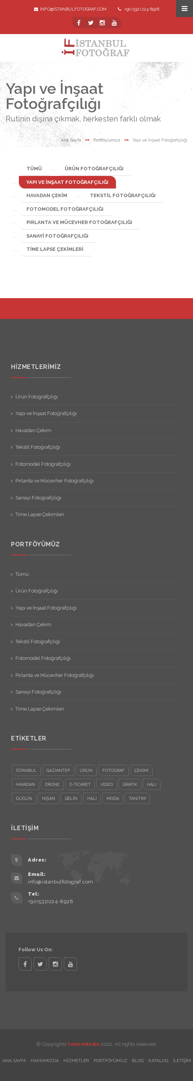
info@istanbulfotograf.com (70, 9)
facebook (25, 964)
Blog (138, 1060)
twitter (40, 964)
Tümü (34, 168)
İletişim (182, 1060)
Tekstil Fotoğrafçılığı (123, 195)
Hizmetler (76, 1060)
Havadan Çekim (46, 195)
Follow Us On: (36, 949)
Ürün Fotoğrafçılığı (94, 168)
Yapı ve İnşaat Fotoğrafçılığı (67, 182)
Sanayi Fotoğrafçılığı (57, 236)
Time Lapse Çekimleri (54, 249)
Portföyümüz (106, 140)
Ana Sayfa (71, 140)
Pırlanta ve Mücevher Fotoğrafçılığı (79, 222)
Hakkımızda (45, 1060)
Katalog (158, 1060)
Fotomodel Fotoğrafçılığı (64, 209)
